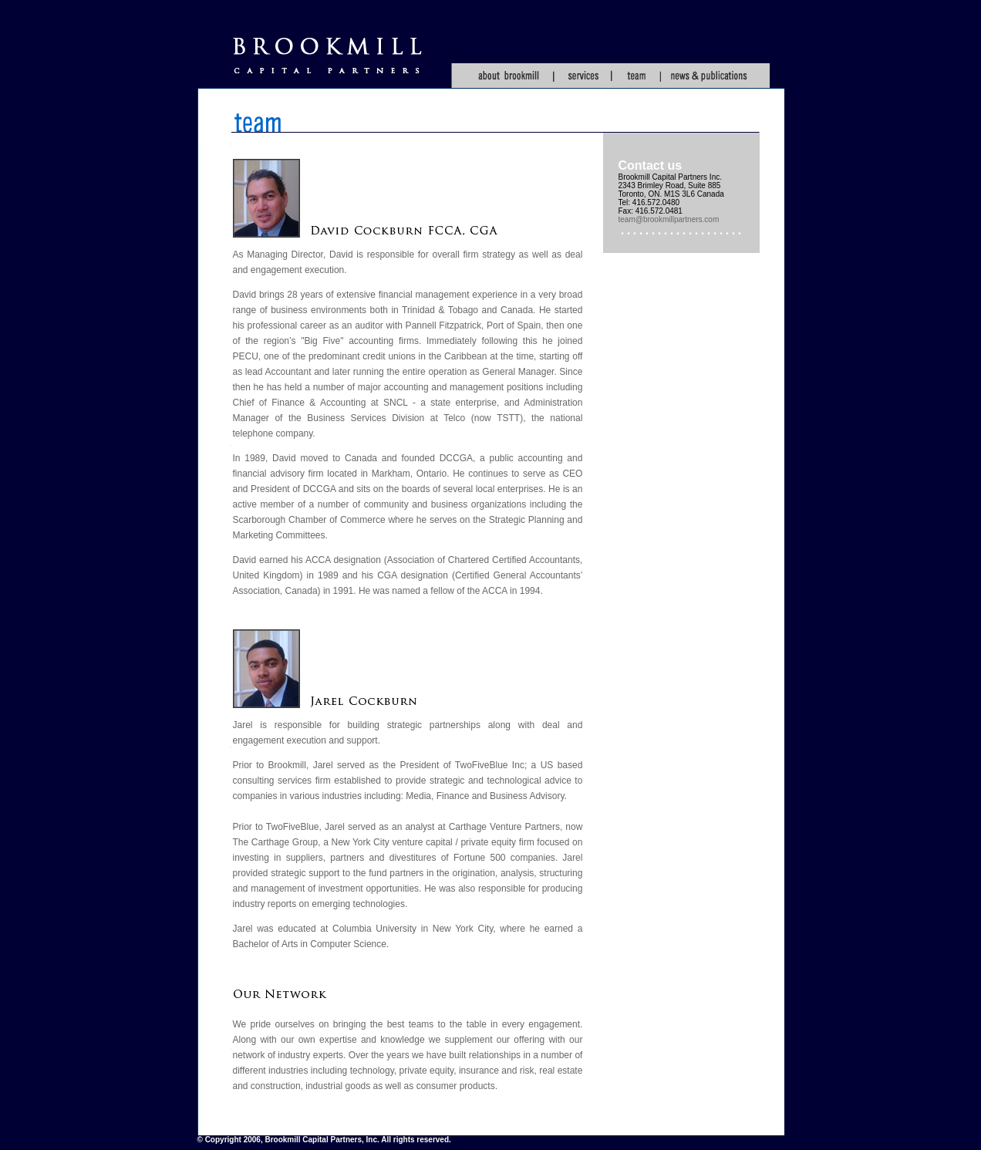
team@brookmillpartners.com (669, 219)
